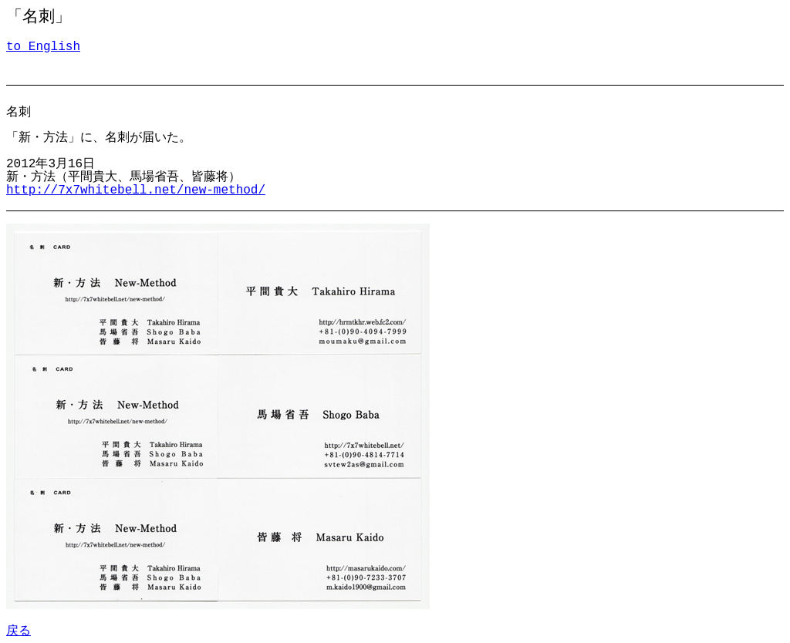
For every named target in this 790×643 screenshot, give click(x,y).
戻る (18, 629)
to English (43, 47)
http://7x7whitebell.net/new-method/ (135, 190)
